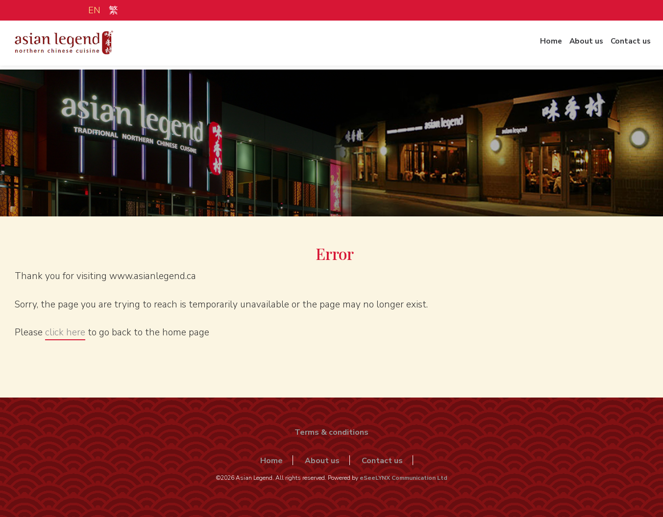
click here (65, 332)
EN (94, 10)
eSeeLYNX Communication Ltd (403, 478)
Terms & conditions (331, 432)
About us (580, 45)
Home (541, 45)
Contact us (627, 45)
